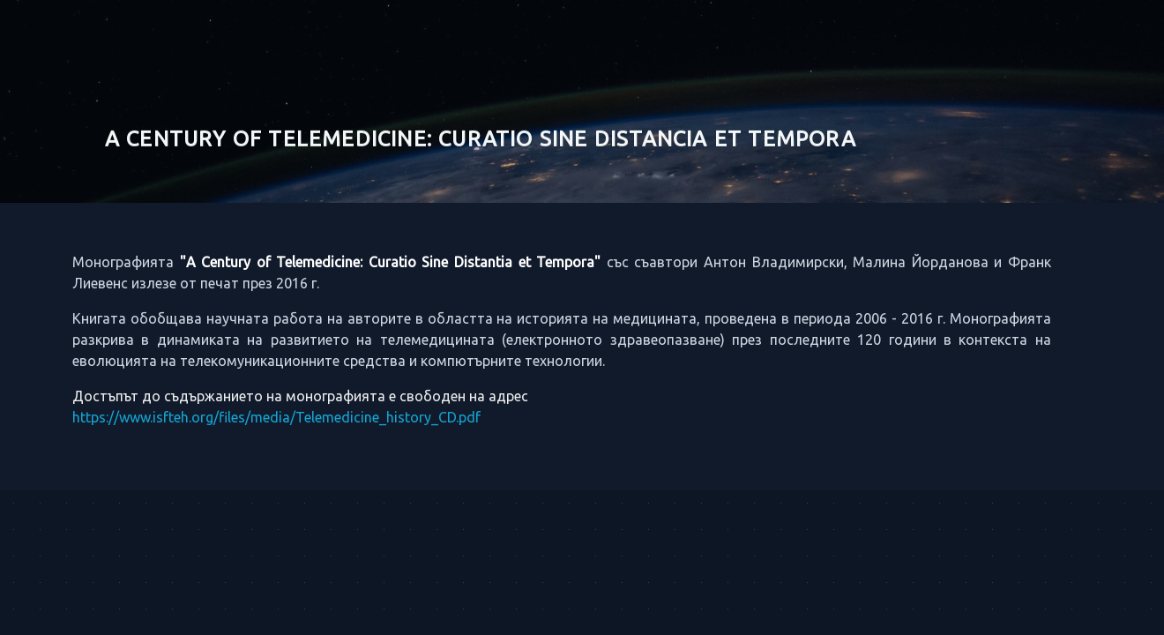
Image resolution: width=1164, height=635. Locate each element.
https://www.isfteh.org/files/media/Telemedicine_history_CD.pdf (262, 417)
